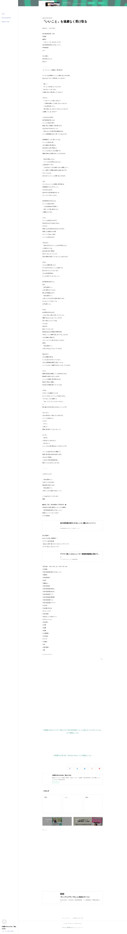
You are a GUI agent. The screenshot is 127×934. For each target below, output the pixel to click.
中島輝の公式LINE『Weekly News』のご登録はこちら (72, 759)
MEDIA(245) (49, 657)
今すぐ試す (92, 3)
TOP (3, 14)
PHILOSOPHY (6, 18)
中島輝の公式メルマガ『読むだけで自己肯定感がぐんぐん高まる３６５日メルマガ (72, 733)
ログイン (102, 3)
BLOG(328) (44, 657)
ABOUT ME (5, 22)
